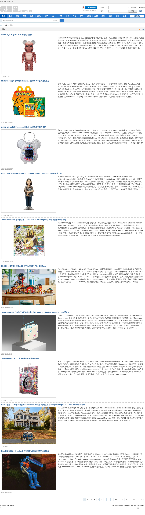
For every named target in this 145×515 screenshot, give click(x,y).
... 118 (121, 499)
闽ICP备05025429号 (137, 505)
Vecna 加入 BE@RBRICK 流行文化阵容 (16, 35)
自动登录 (132, 7)
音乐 (53, 16)
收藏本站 (10, 2)
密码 (102, 11)
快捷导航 (137, 16)
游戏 (89, 16)
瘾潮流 (1, 25)
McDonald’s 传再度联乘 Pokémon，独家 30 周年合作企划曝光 (25, 81)
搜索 (54, 21)
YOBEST (11, 505)
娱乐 (124, 16)
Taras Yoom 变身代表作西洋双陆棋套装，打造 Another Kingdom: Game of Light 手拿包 (35, 312)
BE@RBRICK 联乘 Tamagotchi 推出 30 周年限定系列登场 (23, 127)
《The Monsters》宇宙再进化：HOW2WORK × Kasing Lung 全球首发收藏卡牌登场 (33, 220)
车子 (74, 16)
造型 (103, 16)
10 (116, 499)
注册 (140, 11)
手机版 (121, 505)
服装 (10, 16)
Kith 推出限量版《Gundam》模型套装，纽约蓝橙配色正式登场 (25, 451)
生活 (117, 16)
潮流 (110, 16)
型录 (24, 16)
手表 (67, 16)
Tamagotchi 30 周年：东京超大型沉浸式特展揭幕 (20, 358)
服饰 (96, 16)
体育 (81, 16)
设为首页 (3, 2)
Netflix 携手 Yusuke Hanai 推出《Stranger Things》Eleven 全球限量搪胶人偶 (31, 173)
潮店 (39, 16)
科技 (60, 16)
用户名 (102, 7)
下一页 (140, 499)
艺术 (46, 16)
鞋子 (17, 16)
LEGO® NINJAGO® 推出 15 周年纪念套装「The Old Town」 (24, 266)
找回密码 (142, 7)
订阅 (142, 29)
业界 (32, 16)
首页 (5, 25)
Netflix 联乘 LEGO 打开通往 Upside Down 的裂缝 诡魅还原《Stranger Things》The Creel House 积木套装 (43, 405)
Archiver (115, 505)
